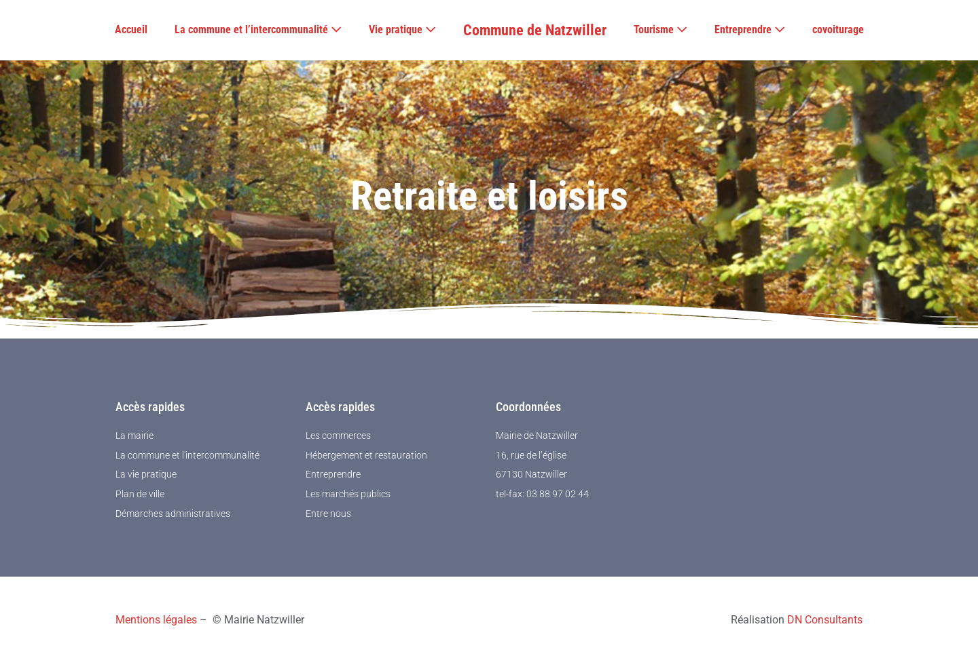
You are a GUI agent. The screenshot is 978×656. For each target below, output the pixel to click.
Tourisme (660, 29)
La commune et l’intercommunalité (258, 29)
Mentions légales (156, 619)
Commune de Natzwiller (534, 30)
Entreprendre (749, 29)
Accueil (131, 29)
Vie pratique (402, 29)
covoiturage (838, 29)
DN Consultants (825, 619)
